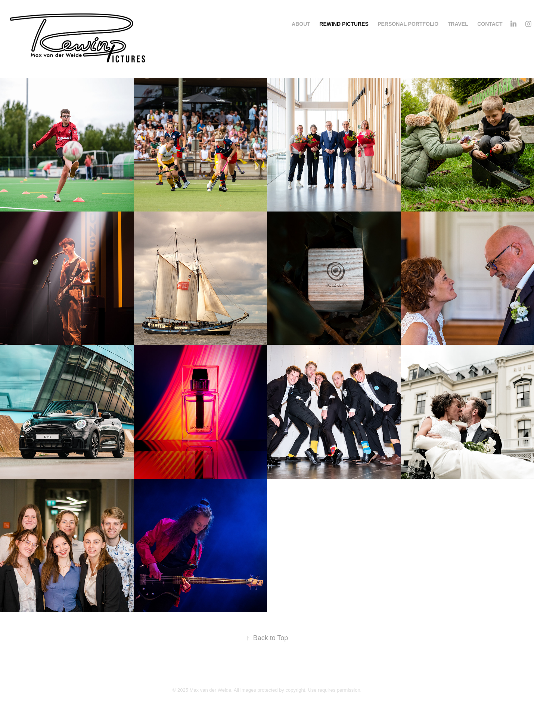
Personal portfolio (408, 24)
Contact (489, 24)
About (301, 24)
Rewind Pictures (343, 24)
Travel (458, 24)
